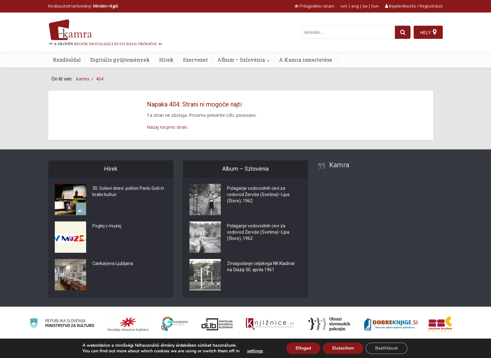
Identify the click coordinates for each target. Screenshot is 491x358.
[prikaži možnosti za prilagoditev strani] (314, 6)
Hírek (166, 59)
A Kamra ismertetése (305, 59)
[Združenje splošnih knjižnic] (440, 324)
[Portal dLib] (217, 324)
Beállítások (386, 348)
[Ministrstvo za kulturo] (62, 324)
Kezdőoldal (67, 59)
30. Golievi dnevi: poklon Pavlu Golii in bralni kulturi (128, 191)
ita (365, 6)
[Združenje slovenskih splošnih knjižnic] (270, 324)
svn (343, 6)
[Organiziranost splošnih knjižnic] (128, 324)
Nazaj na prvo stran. (167, 127)
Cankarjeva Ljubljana (112, 263)
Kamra (339, 165)
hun (375, 6)
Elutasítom (343, 348)
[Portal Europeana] (174, 324)
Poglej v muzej (106, 226)
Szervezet (195, 59)
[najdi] (403, 32)
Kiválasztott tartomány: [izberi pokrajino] (83, 6)
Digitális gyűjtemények (120, 59)
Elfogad (303, 348)
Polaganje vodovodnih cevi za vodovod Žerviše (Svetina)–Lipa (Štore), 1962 (258, 195)
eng (355, 6)
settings (255, 351)
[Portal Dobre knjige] (390, 324)
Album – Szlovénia (241, 59)
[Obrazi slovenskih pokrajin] (329, 324)
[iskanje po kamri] (348, 32)
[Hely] (428, 32)
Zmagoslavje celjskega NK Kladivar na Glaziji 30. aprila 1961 (261, 266)
